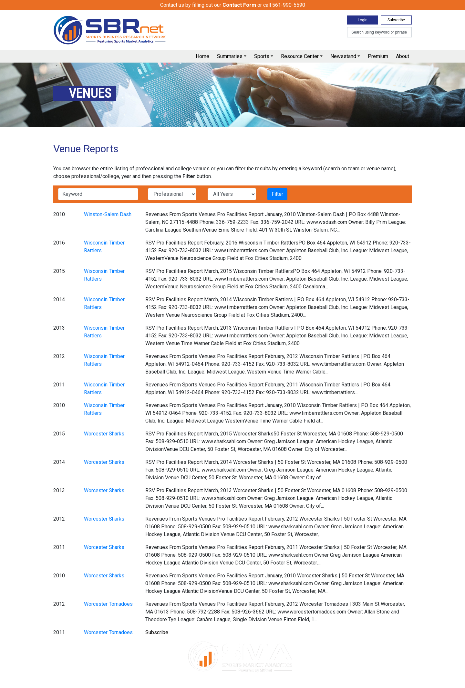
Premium (378, 56)
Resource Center (300, 56)
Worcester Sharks (104, 434)
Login (362, 20)
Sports (261, 56)
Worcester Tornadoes (108, 604)
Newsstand (343, 56)
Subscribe (396, 20)
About (402, 56)
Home (202, 56)
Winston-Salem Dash (107, 214)
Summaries (230, 56)
